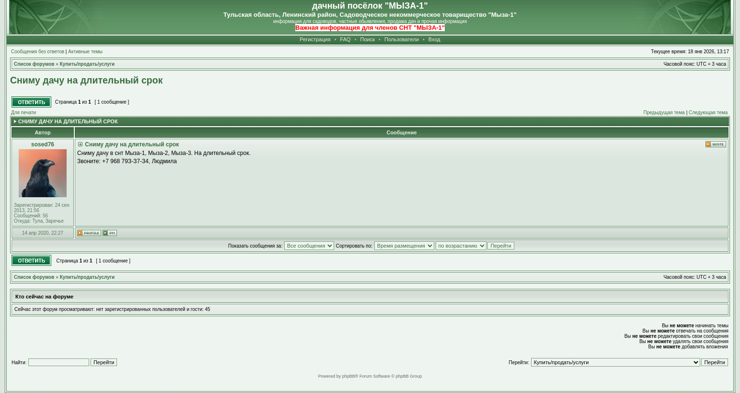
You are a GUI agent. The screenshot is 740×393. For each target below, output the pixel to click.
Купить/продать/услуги (87, 277)
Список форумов (34, 277)
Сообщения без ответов (37, 51)
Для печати (23, 112)
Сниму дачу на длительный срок (86, 80)
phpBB (348, 376)
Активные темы (85, 51)
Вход (434, 39)
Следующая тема (708, 112)
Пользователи (401, 39)
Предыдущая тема (663, 112)
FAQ (345, 39)
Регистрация (315, 39)
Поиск (367, 39)
